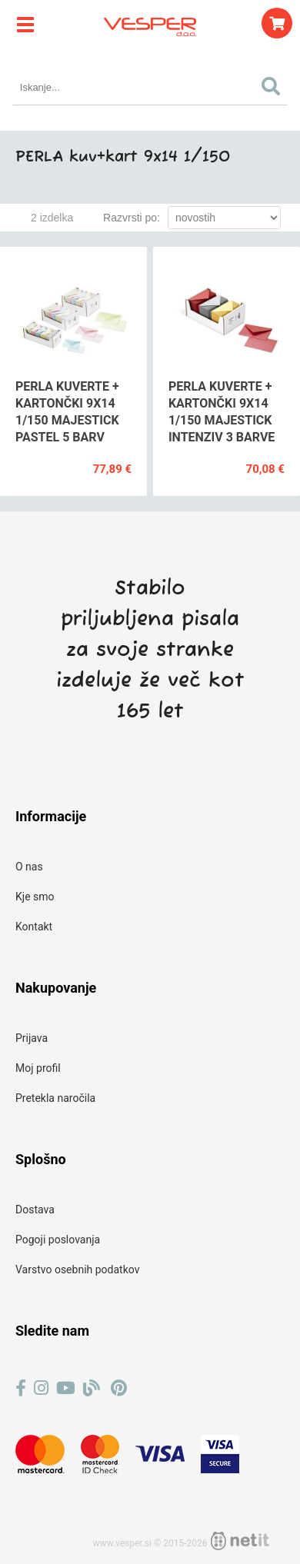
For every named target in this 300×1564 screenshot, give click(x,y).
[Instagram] (41, 1388)
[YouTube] (65, 1388)
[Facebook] (20, 1388)
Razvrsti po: (131, 217)
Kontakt (33, 926)
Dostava (35, 1209)
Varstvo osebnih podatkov (77, 1269)
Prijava (31, 1038)
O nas (29, 866)
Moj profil (38, 1068)
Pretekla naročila (55, 1098)
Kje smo (35, 896)
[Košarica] (277, 23)
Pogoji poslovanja (57, 1239)
